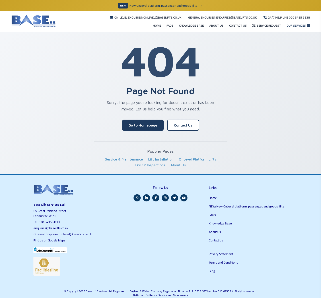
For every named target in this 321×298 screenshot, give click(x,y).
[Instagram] (165, 192)
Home (213, 191)
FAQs (213, 206)
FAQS (149, 22)
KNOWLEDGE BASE (174, 22)
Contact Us (183, 122)
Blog (212, 246)
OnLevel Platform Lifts (197, 156)
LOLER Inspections (150, 162)
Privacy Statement (221, 235)
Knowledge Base (220, 212)
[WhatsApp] (137, 192)
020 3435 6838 (49, 218)
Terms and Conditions (224, 241)
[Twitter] (174, 192)
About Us (178, 162)
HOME (135, 22)
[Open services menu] (296, 22)
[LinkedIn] (146, 192)
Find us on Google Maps (50, 236)
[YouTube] (183, 192)
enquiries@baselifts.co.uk (51, 224)
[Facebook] (155, 192)
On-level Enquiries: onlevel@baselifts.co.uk (63, 230)
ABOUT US (203, 22)
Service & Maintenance (124, 156)
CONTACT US (227, 22)
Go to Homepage (142, 122)
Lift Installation (160, 156)
